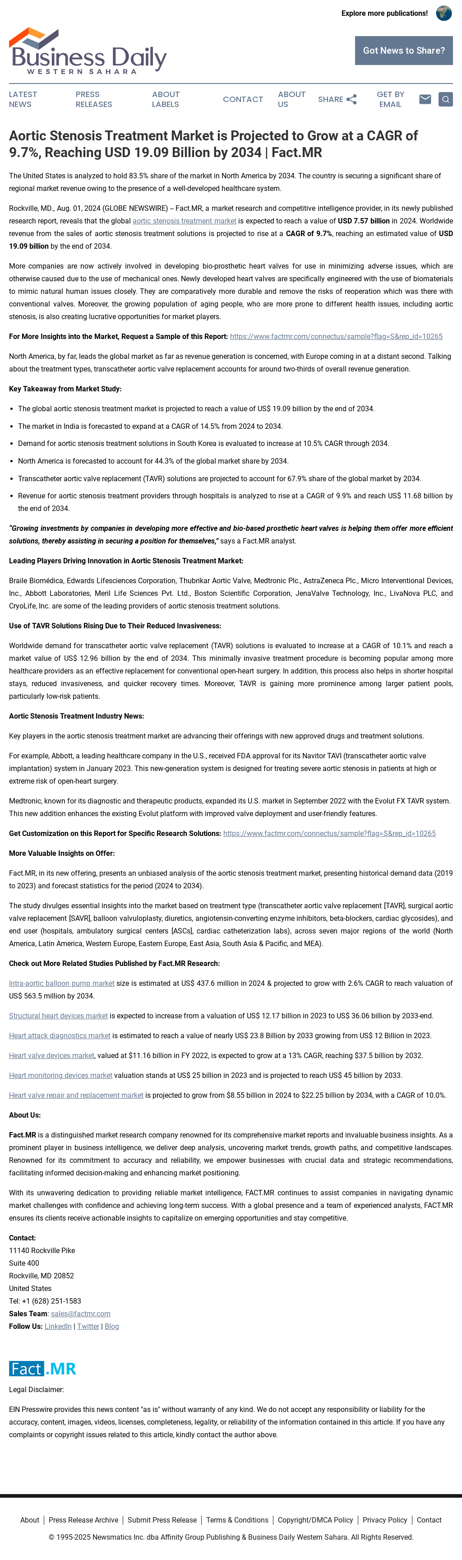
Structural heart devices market (58, 1016)
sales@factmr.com (81, 1313)
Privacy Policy (385, 1520)
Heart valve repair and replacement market (76, 1095)
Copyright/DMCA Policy (315, 1520)
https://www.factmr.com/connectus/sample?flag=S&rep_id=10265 (336, 336)
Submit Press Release (162, 1520)
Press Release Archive (83, 1520)
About (29, 1520)
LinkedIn (58, 1326)
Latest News (23, 99)
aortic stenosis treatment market (184, 221)
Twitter (88, 1326)
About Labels (166, 99)
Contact (243, 99)
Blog (112, 1326)
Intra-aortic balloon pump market (62, 983)
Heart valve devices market (51, 1055)
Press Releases (94, 99)
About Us (292, 99)
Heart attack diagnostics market (60, 1035)
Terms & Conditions (237, 1520)
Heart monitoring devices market (60, 1075)
